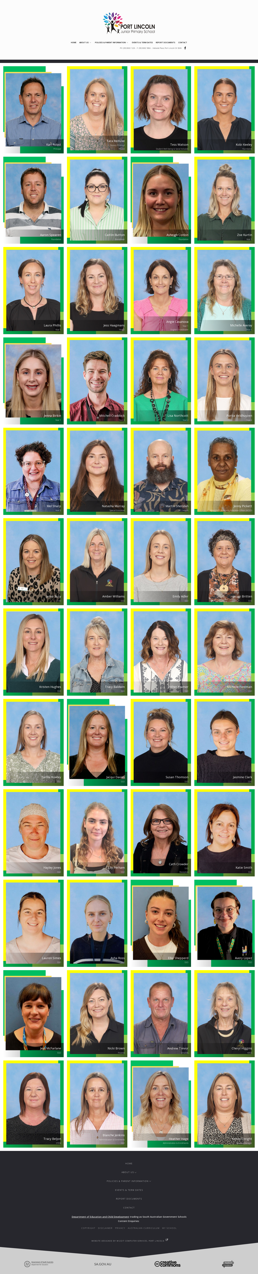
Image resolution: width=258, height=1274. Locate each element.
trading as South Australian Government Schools (129, 1216)
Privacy (120, 1228)
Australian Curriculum (144, 1228)
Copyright (88, 1228)
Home (73, 42)
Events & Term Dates (142, 42)
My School (169, 1228)
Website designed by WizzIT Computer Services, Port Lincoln (127, 1241)
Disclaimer (105, 1228)
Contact (182, 42)
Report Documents (165, 42)
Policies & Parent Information (112, 42)
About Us (85, 42)
